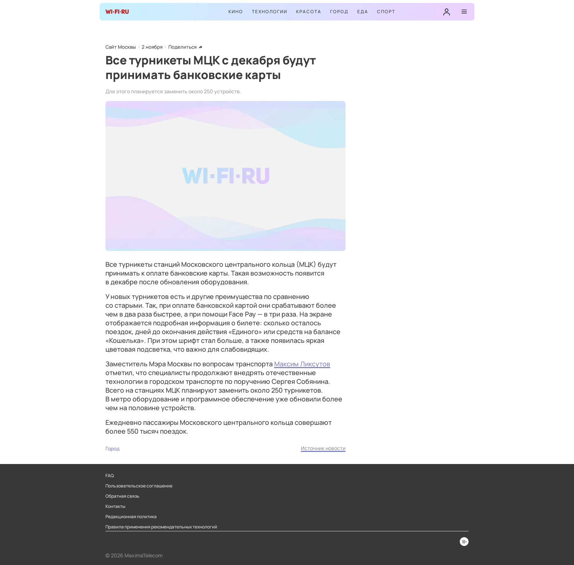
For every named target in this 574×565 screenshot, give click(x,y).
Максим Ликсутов (302, 363)
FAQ (109, 476)
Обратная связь (122, 496)
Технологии (269, 11)
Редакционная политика (131, 517)
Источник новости (323, 448)
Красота (308, 11)
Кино (235, 11)
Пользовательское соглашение (138, 486)
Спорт (386, 11)
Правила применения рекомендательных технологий (161, 527)
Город (339, 11)
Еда (362, 11)
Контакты (115, 506)
